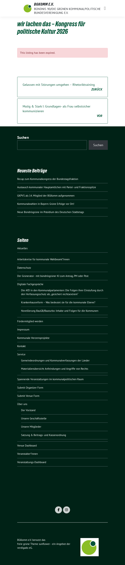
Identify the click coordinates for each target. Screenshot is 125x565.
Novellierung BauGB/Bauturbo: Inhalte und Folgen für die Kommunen (59, 310)
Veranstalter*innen (27, 453)
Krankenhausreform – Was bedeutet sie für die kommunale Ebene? (58, 302)
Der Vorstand (28, 410)
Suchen (23, 137)
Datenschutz (24, 267)
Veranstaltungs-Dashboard (31, 462)
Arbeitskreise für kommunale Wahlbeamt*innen (43, 259)
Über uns (22, 404)
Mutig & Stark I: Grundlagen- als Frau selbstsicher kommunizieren (62, 111)
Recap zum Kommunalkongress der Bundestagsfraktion (47, 179)
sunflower (44, 544)
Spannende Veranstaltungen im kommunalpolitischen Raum (50, 379)
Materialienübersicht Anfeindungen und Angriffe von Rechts (54, 368)
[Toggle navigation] (105, 8)
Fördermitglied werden (30, 321)
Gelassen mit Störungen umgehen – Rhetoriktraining (62, 87)
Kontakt (21, 346)
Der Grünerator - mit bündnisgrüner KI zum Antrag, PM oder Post (52, 276)
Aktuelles (22, 248)
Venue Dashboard (27, 445)
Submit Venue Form (28, 395)
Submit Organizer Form (30, 387)
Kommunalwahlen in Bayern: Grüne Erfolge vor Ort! (45, 203)
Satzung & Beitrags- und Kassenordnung (43, 435)
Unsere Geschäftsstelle (34, 418)
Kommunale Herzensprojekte (33, 338)
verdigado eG (24, 547)
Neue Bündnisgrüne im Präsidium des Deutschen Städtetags (50, 212)
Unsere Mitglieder (31, 426)
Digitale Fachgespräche (30, 284)
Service (21, 354)
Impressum (23, 329)
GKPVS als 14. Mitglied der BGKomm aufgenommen (45, 195)
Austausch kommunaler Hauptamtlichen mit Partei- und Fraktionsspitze (56, 187)
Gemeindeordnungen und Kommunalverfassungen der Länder (55, 360)
